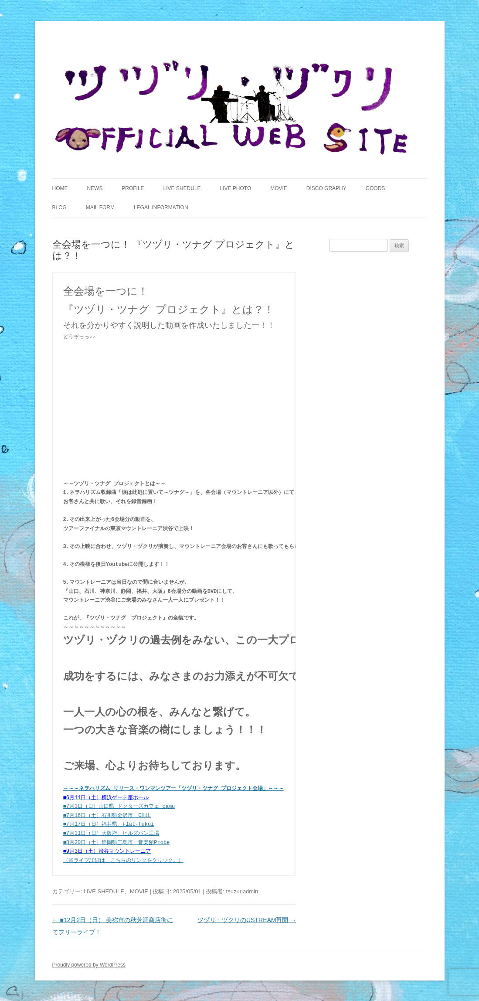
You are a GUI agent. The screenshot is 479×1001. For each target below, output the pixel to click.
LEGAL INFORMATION (161, 207)
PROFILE (133, 188)
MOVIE (278, 188)
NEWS (94, 188)
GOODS (375, 188)
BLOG (59, 207)
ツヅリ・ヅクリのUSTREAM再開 (246, 919)
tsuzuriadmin (242, 891)
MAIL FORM (100, 207)
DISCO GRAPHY (326, 188)
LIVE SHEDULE (182, 188)
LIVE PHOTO (235, 188)
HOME (60, 188)
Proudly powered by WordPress (89, 964)
